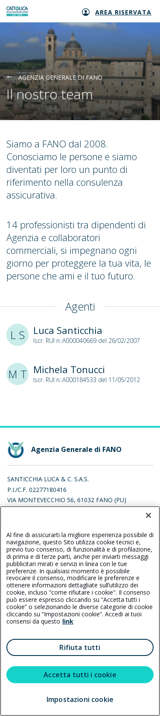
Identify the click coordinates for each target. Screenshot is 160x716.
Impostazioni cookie (80, 699)
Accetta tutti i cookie (80, 674)
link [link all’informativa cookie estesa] (67, 621)
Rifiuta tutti (79, 647)
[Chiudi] (148, 515)
